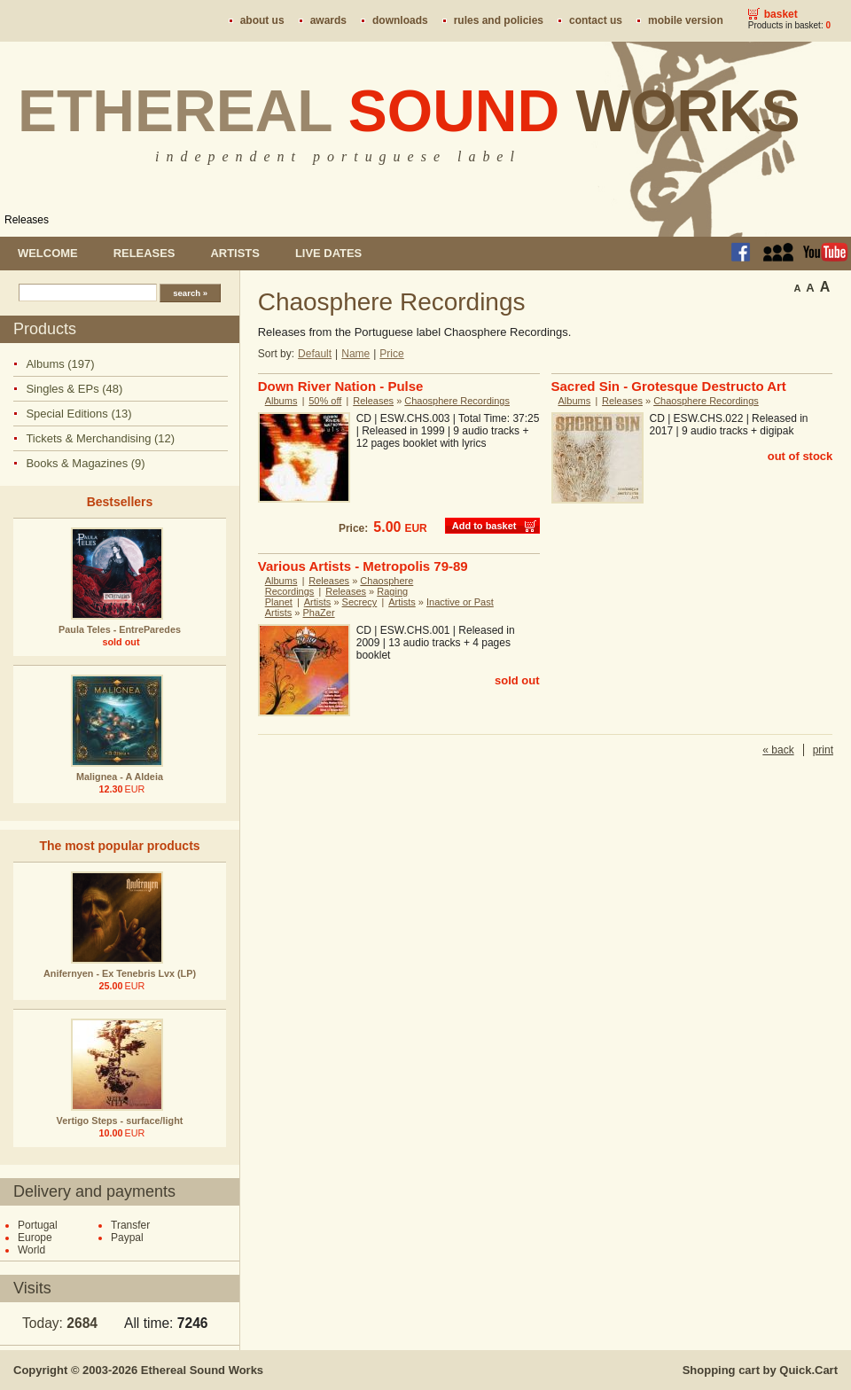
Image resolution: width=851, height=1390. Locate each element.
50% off (324, 400)
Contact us (595, 20)
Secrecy (360, 602)
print (823, 750)
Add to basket (484, 525)
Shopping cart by (760, 1370)
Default (315, 354)
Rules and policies (498, 20)
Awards (328, 20)
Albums (281, 400)
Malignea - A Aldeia (119, 776)
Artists (234, 253)
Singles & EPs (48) (74, 388)
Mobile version (685, 20)
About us (262, 20)
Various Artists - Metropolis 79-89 (363, 566)
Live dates (328, 253)
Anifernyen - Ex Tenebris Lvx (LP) (119, 973)
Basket (781, 14)
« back (777, 750)
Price (391, 354)
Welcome (48, 253)
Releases (26, 220)
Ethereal (409, 111)
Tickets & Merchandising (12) (100, 438)
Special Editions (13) (78, 413)
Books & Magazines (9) (85, 463)
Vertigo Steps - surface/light (120, 1120)
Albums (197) (60, 364)
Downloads (400, 20)
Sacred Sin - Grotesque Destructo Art (668, 386)
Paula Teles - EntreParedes (120, 629)
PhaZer (319, 612)
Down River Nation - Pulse (341, 386)
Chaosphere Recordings (457, 400)
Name (355, 354)
